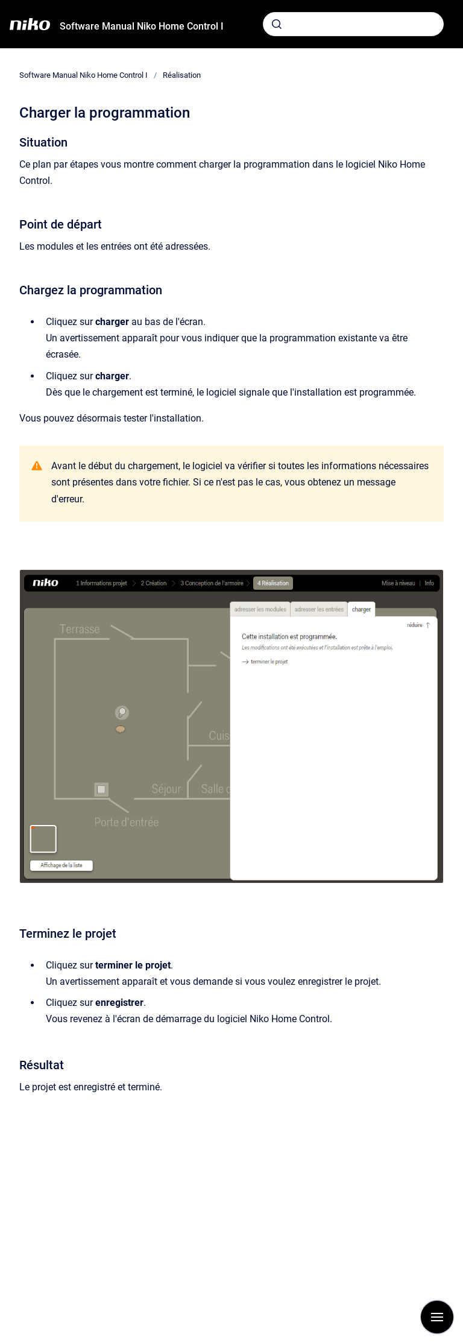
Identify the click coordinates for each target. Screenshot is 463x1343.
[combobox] (353, 24)
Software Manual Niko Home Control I (142, 26)
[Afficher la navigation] (437, 1317)
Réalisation (182, 75)
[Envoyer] (276, 24)
